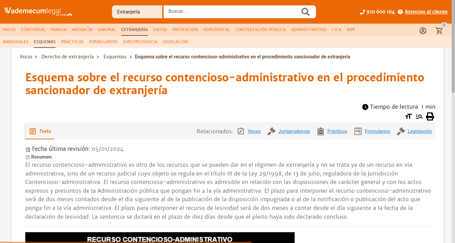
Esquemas (115, 57)
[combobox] (233, 14)
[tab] (9, 30)
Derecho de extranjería (67, 57)
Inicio (26, 57)
